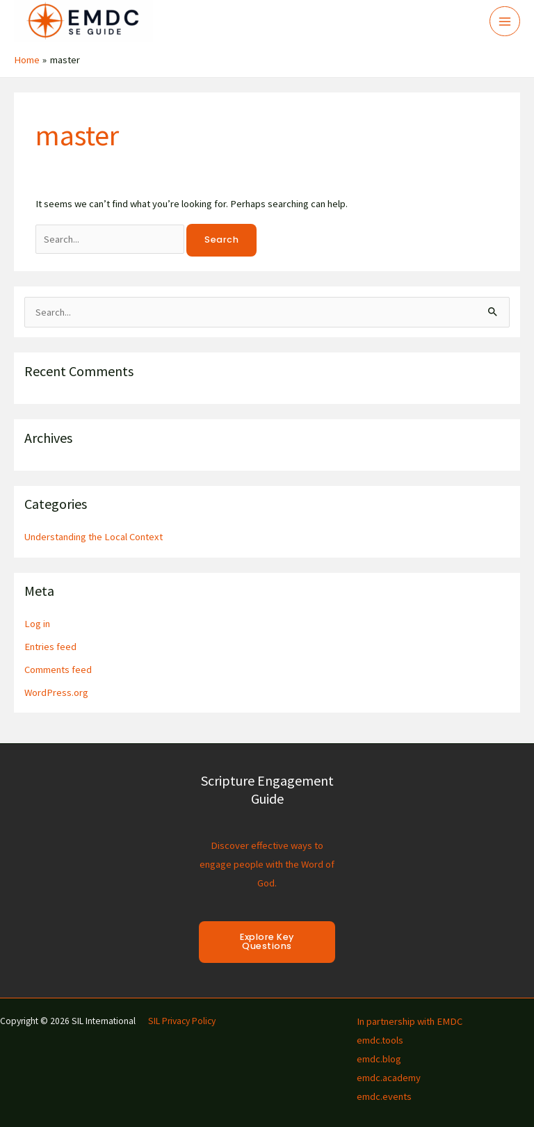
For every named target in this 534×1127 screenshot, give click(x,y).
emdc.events (384, 1096)
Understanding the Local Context (93, 536)
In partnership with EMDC (409, 1021)
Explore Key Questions (267, 941)
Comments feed (58, 669)
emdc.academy (389, 1077)
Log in (37, 623)
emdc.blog (379, 1059)
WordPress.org (56, 692)
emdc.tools (380, 1040)
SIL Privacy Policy (182, 1021)
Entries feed (50, 646)
